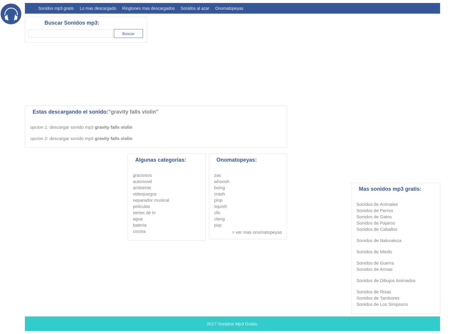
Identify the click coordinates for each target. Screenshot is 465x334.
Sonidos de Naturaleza (379, 240)
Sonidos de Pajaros (375, 222)
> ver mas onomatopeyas (257, 232)
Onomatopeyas (229, 8)
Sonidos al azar (195, 8)
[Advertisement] (332, 58)
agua (138, 218)
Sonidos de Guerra (375, 262)
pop (218, 225)
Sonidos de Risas (373, 291)
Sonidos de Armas (374, 269)
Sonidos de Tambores (377, 297)
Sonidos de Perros (374, 210)
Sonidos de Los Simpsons (382, 304)
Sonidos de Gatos (374, 216)
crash (219, 193)
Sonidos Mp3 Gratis (237, 323)
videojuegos (145, 193)
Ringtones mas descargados (148, 8)
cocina (139, 231)
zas (217, 175)
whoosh (222, 181)
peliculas (141, 206)
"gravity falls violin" (133, 112)
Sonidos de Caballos (376, 229)
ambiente (142, 187)
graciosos (142, 175)
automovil (142, 181)
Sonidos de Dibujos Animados (385, 280)
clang (219, 218)
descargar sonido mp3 (91, 127)
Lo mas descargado (98, 8)
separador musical (151, 200)
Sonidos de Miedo (374, 251)
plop (218, 200)
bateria (139, 225)
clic (217, 212)
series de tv (144, 212)
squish (220, 206)
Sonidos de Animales (377, 204)
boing (219, 187)
